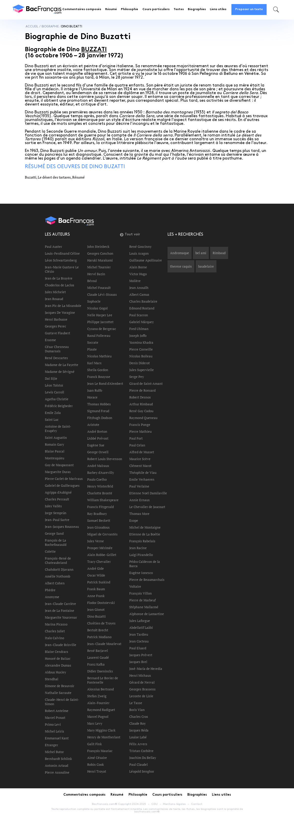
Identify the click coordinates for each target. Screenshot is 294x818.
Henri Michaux (140, 675)
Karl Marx (94, 363)
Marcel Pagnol (97, 716)
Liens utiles (218, 9)
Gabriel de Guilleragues (62, 485)
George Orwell (97, 452)
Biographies (197, 9)
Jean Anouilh (139, 287)
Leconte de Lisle (141, 696)
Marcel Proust (55, 717)
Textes (179, 9)
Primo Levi (53, 724)
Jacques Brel (138, 661)
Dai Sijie (51, 378)
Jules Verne (95, 541)
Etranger (51, 745)
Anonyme (52, 597)
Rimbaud (219, 253)
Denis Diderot (139, 363)
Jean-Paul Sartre (57, 519)
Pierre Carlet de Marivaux (64, 478)
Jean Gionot (96, 609)
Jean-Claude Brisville (60, 644)
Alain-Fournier (98, 703)
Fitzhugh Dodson (99, 417)
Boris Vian (137, 709)
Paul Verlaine (139, 486)
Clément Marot (140, 465)
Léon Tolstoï (54, 385)
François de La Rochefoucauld (55, 542)
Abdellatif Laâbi (141, 627)
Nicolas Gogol (97, 308)
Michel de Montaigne (145, 527)
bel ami (200, 253)
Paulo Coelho (97, 479)
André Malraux (98, 465)
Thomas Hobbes (99, 404)
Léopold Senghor (141, 771)
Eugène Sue (95, 445)
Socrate (92, 342)
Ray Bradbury (97, 513)
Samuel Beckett (98, 520)
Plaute (92, 349)
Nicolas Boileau (140, 356)
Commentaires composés (81, 9)
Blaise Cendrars (56, 651)
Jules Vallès (53, 506)
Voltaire (135, 586)
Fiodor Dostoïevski (101, 602)
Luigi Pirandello (141, 554)
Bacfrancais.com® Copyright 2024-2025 (119, 804)
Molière (135, 281)
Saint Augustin (56, 437)
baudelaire (206, 266)
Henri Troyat (96, 771)
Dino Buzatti (96, 616)
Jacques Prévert (140, 655)
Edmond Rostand (141, 308)
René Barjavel (97, 650)
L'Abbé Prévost (97, 438)
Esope (133, 520)
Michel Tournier (99, 267)
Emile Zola (53, 412)
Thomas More (139, 513)
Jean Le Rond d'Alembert (105, 383)
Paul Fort (136, 438)
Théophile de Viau (142, 472)
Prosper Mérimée (100, 548)
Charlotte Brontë (99, 493)
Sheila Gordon (97, 370)
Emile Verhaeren (141, 479)
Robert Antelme (56, 710)
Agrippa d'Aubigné (58, 492)
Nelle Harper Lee (99, 315)
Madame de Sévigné (60, 371)
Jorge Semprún (55, 513)
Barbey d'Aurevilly (100, 472)
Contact (196, 804)
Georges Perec (55, 326)
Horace (92, 397)
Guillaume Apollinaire (145, 260)
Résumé (111, 9)
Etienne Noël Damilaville (148, 493)
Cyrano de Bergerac (101, 328)
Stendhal (51, 679)
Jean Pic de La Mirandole (63, 305)
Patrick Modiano (99, 637)
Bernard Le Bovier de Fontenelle (102, 680)
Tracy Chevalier (99, 561)
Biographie (50, 26)
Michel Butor (54, 752)
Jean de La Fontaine (59, 610)
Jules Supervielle (141, 370)
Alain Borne (138, 267)
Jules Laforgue (139, 620)
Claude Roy (137, 723)
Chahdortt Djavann (59, 569)
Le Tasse (135, 703)
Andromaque (179, 253)
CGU (154, 804)
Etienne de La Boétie (144, 534)
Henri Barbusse (56, 319)
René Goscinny (140, 246)
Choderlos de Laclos (59, 285)
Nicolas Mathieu (99, 356)
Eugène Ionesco (141, 572)
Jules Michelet (55, 292)
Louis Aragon (139, 253)
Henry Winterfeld (100, 486)
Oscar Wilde (96, 575)
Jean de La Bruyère (58, 278)
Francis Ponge (139, 424)
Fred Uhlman (139, 328)
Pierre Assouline (57, 772)
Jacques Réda (139, 730)
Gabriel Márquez (141, 322)
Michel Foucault (99, 287)
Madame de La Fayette (61, 364)
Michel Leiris (54, 731)
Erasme (50, 340)
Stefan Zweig (96, 696)
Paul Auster (53, 246)
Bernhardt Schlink (58, 758)
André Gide (95, 568)
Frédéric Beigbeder (59, 406)
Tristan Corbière (141, 751)
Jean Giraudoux (98, 527)
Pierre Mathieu (140, 431)
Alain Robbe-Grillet (101, 554)
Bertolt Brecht (97, 630)
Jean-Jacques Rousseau (62, 526)
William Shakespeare (103, 500)
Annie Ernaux (139, 500)
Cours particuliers (156, 9)
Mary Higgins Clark (101, 730)
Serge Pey (136, 376)
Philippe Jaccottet (100, 322)
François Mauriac (100, 751)
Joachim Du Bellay (142, 757)
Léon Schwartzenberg (61, 260)
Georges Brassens (142, 689)
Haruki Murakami (100, 260)
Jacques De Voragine (60, 312)
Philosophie (129, 9)
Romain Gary (54, 444)
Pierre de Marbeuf (142, 600)
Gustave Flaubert (57, 333)
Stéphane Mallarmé (143, 607)
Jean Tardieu (138, 634)
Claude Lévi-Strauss (102, 294)
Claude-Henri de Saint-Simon (62, 701)
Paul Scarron (138, 315)
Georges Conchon (100, 253)
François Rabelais (142, 541)
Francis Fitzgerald (100, 506)
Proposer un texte (249, 9)
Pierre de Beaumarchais (146, 579)
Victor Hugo (138, 274)
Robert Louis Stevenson (104, 459)
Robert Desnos (140, 397)
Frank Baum (96, 589)
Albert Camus (139, 294)
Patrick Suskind (98, 582)
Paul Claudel (138, 764)
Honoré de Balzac (57, 658)
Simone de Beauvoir (59, 686)
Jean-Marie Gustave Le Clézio (62, 269)
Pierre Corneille (141, 349)
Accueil (32, 26)
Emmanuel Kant (57, 738)
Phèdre (50, 590)
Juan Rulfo (94, 390)
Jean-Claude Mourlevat (104, 643)
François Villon (140, 593)
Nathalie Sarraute (58, 692)
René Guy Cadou (141, 411)
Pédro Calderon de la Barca (144, 563)
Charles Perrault (57, 499)
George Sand (54, 533)
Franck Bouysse (98, 376)
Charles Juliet (55, 631)
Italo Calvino (54, 638)
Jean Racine (138, 548)
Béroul (92, 281)
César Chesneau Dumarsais (57, 348)
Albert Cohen (55, 583)
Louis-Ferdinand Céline (62, 253)
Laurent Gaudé (98, 657)
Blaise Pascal (54, 451)
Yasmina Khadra (141, 342)
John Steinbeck (98, 246)
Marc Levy (94, 723)
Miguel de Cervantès (102, 534)
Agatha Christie (56, 399)
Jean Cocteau (139, 641)
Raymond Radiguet (101, 709)
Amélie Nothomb (57, 576)
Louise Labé (138, 737)
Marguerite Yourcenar (61, 617)
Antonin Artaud (56, 765)
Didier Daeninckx (100, 671)
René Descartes (56, 358)
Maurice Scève (140, 459)
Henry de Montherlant (103, 737)
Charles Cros (138, 716)
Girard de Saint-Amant (146, 383)
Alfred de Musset (141, 452)
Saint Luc (52, 419)
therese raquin (181, 266)
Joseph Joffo (137, 335)
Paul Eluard (137, 648)
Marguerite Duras (58, 471)
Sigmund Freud (98, 411)
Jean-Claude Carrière (60, 603)
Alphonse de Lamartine (146, 614)
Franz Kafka (96, 664)
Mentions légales (174, 804)
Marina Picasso (56, 624)
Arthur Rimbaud (141, 404)
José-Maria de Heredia (145, 668)
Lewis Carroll (54, 392)
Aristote (93, 424)
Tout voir (130, 235)
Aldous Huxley (55, 672)
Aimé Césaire (97, 757)
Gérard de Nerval (142, 682)
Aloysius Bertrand (100, 689)
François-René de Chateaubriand (58, 560)
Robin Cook (95, 764)
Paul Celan (137, 445)
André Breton (97, 431)
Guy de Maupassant (59, 465)
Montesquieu (54, 458)
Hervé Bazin (96, 274)
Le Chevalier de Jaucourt (147, 506)
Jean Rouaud (54, 299)
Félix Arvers (138, 744)
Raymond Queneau (143, 417)
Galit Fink (94, 744)
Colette (50, 551)
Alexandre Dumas (58, 665)
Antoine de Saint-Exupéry (58, 428)
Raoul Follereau (98, 335)
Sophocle (94, 301)
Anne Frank (96, 596)
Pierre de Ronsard (142, 390)
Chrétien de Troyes (101, 623)
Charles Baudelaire (143, 301)
